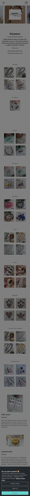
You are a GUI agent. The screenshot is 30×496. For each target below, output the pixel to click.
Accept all (15, 493)
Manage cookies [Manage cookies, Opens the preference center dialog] (15, 484)
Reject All (15, 489)
